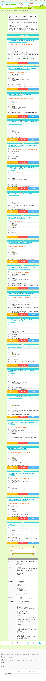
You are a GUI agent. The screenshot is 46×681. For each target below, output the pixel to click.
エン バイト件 (8, 1)
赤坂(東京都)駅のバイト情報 (9, 654)
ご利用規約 (18, 671)
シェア (17, 643)
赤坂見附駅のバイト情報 (16, 654)
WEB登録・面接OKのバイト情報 (5, 660)
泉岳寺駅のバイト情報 (28, 654)
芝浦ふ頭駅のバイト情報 (35, 654)
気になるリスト (5, 7)
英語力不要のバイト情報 (21, 660)
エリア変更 (17, 4)
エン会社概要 (29, 671)
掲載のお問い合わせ (34, 671)
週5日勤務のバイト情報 (28, 660)
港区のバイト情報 (3, 654)
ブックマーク (39, 643)
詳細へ (33, 116)
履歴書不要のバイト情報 (34, 660)
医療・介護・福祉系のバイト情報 (5, 657)
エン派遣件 (3, 1)
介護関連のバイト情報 (12, 657)
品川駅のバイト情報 (22, 654)
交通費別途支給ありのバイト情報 (14, 660)
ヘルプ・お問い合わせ (23, 671)
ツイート (28, 643)
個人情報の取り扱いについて (13, 671)
